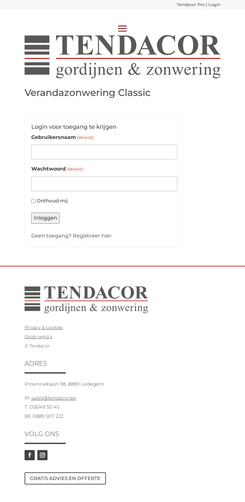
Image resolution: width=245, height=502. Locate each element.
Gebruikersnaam (62, 137)
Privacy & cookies (44, 327)
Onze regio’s (38, 336)
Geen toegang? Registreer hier (71, 236)
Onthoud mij (52, 201)
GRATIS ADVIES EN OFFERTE (65, 478)
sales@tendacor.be (53, 398)
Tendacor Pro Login (198, 4)
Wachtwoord (57, 169)
